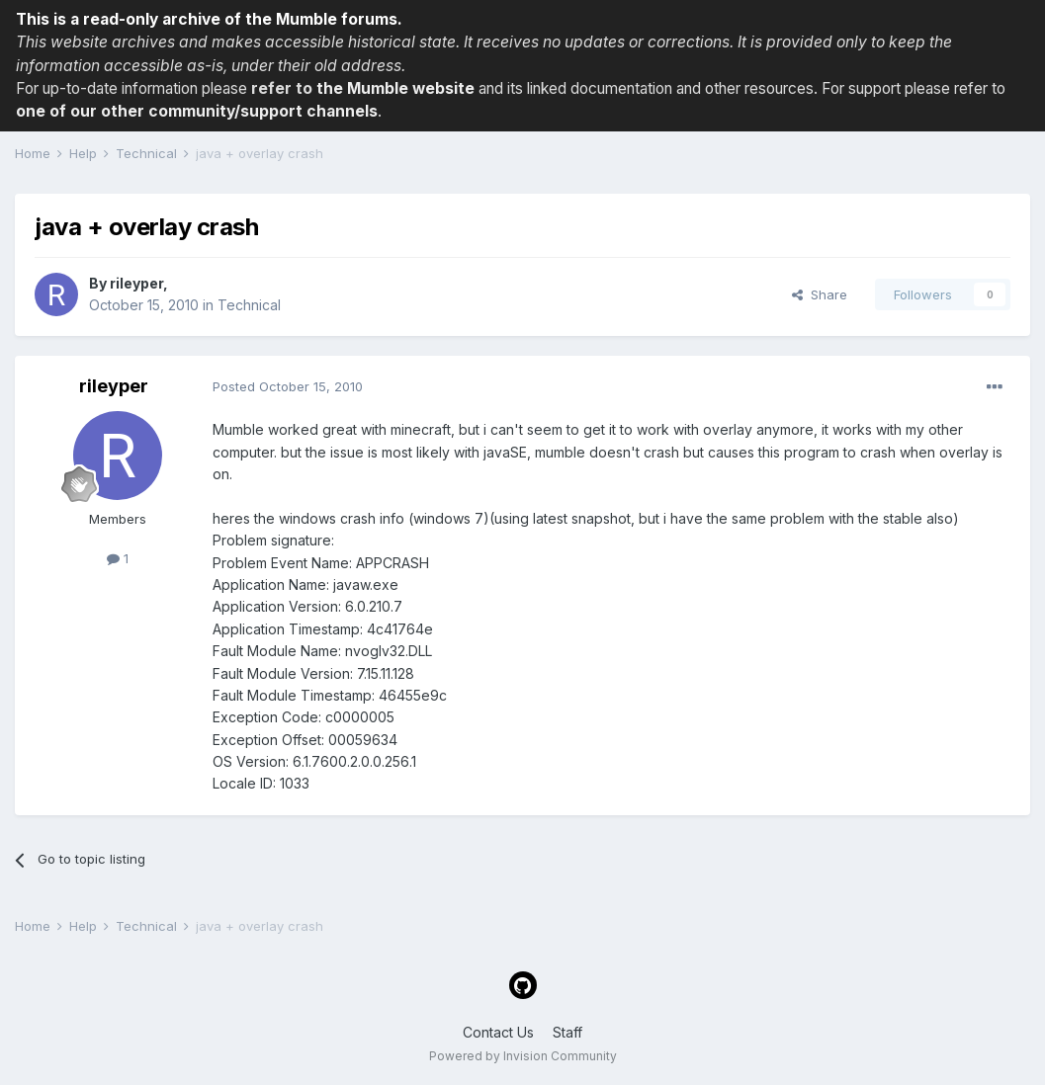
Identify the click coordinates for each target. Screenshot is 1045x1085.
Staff (567, 1032)
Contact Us (498, 1032)
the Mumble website (395, 88)
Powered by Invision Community (523, 1055)
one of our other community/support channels (197, 111)
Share (819, 294)
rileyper (136, 283)
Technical (249, 304)
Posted (288, 386)
